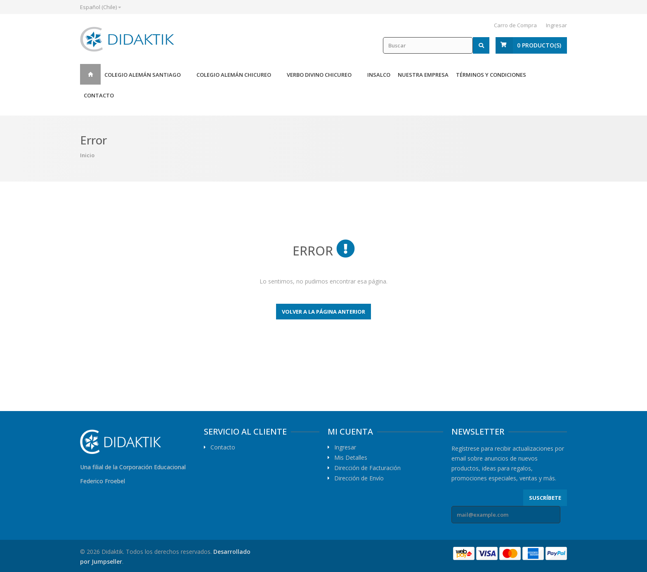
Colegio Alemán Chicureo (233, 74)
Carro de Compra (515, 25)
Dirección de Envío (359, 478)
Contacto (99, 95)
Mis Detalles (350, 457)
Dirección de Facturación (367, 468)
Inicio (90, 74)
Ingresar (556, 25)
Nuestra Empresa (423, 74)
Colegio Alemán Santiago (142, 74)
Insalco (378, 74)
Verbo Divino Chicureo (319, 74)
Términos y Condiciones (491, 74)
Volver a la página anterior (323, 311)
